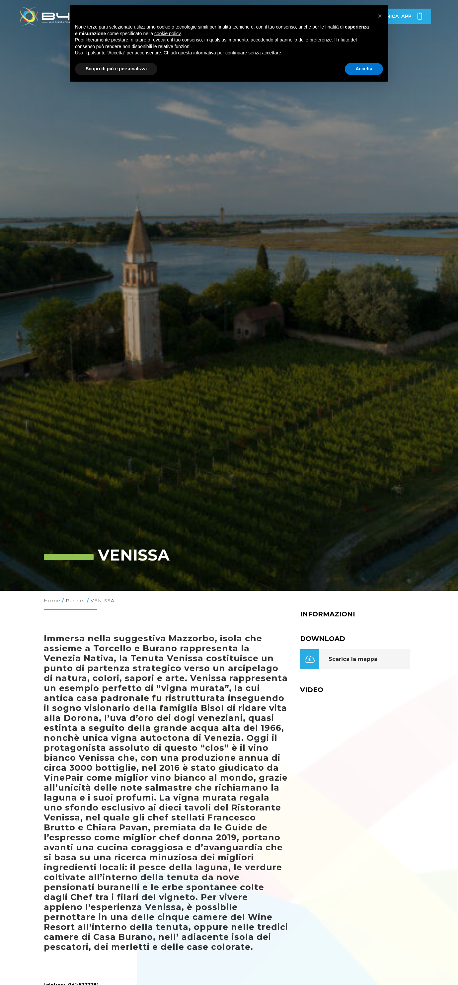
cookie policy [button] (167, 33)
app (399, 16)
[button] (379, 16)
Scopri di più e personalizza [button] (116, 68)
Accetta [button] (363, 68)
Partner (75, 600)
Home (52, 600)
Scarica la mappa (353, 659)
